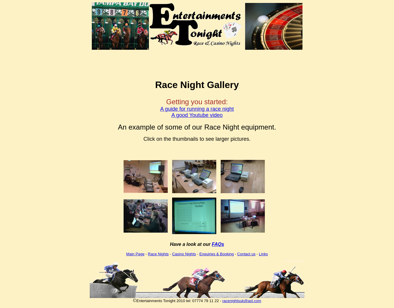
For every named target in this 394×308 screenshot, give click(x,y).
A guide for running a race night (197, 109)
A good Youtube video (196, 115)
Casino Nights (184, 254)
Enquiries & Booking (216, 254)
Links (263, 254)
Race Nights (158, 254)
